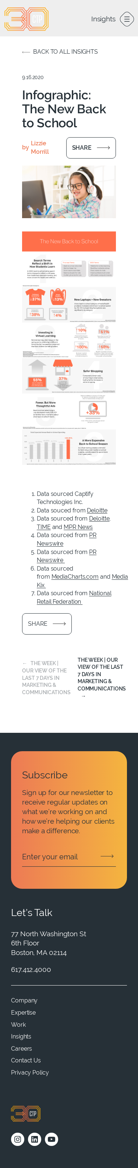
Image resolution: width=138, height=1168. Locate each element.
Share (82, 147)
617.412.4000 (31, 969)
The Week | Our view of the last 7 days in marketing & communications (46, 677)
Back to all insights (65, 51)
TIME (44, 526)
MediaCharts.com (75, 576)
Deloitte (97, 510)
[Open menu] (127, 19)
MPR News (78, 526)
